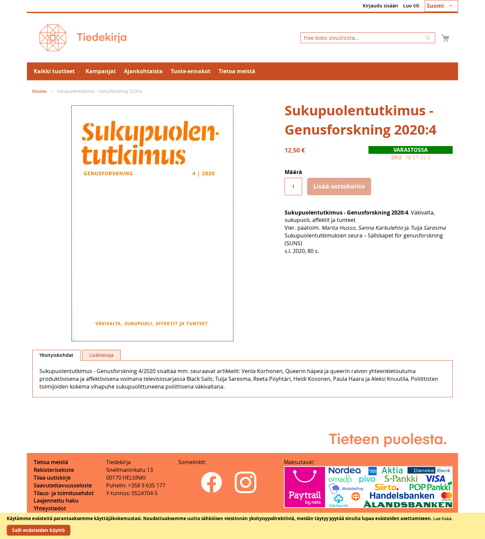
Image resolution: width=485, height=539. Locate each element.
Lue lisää (442, 518)
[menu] (242, 71)
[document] (242, 526)
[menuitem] (56, 71)
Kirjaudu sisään (380, 5)
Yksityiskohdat (56, 355)
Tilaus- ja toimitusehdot (64, 493)
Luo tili (411, 5)
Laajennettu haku (56, 500)
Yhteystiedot (50, 508)
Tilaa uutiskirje (52, 477)
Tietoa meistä (51, 462)
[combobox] (367, 37)
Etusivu (39, 91)
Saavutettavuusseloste (63, 485)
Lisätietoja (101, 355)
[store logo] (82, 37)
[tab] (56, 355)
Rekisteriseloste (54, 470)
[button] (441, 6)
